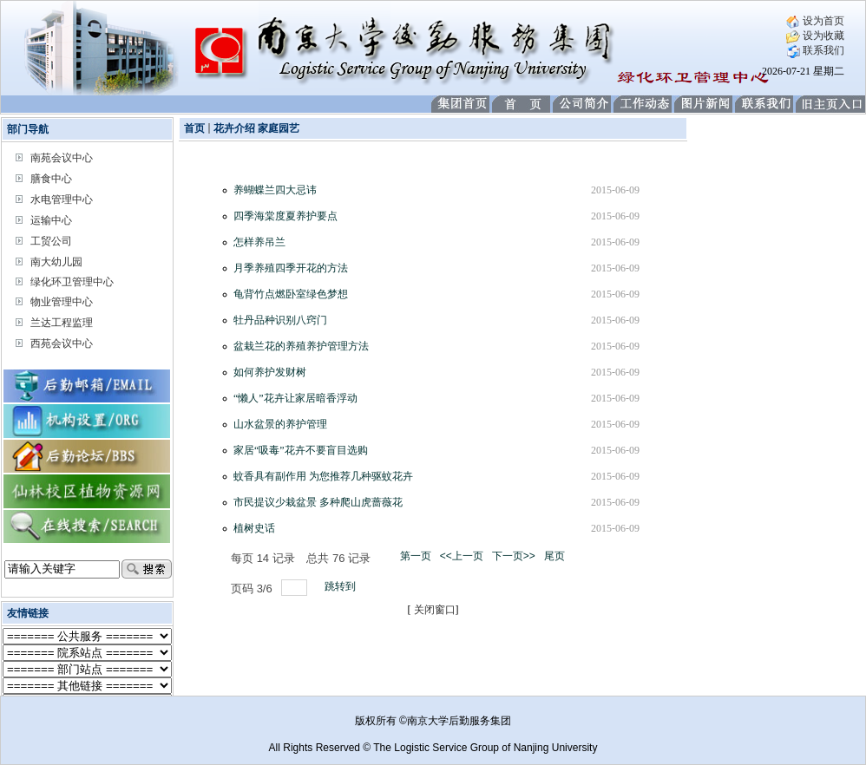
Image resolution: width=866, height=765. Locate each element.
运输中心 (51, 220)
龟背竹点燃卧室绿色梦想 (290, 294)
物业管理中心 (61, 302)
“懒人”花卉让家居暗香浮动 (295, 398)
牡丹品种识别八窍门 (280, 320)
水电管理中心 (61, 199)
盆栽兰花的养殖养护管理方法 (301, 346)
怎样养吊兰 (259, 242)
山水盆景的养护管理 (280, 424)
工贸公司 (51, 241)
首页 (194, 128)
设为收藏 (815, 35)
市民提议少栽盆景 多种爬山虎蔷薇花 (318, 502)
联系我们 (815, 50)
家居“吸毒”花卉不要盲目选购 (300, 450)
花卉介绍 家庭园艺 (256, 128)
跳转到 (341, 586)
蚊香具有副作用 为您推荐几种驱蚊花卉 (323, 476)
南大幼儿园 (56, 262)
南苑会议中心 (61, 158)
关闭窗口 (435, 610)
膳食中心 (51, 179)
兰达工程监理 (61, 323)
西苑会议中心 (61, 343)
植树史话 (254, 528)
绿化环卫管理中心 (72, 282)
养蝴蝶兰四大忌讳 (275, 190)
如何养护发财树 (269, 372)
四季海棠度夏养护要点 (285, 216)
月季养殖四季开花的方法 (290, 268)
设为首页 (815, 21)
